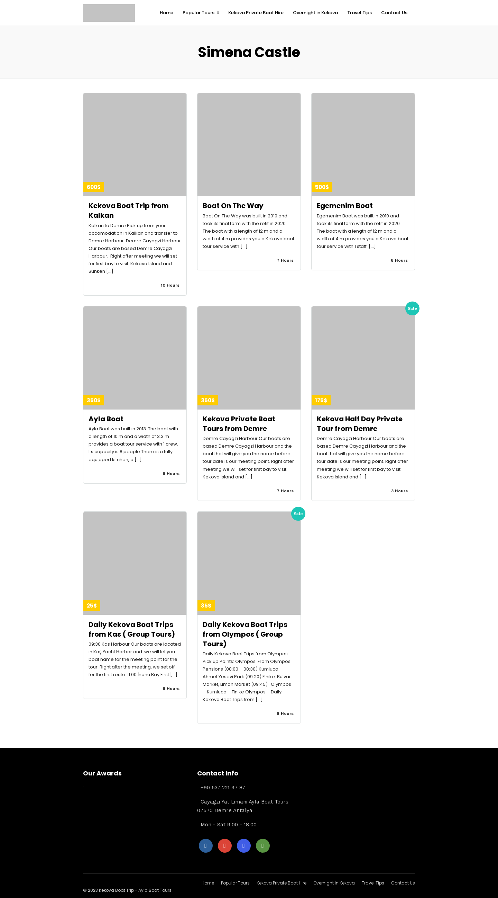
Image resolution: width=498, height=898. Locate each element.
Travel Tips (359, 12)
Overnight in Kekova (315, 12)
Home (166, 12)
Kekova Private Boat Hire (256, 12)
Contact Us (394, 12)
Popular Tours (198, 12)
